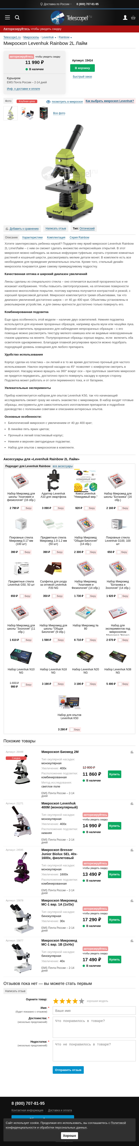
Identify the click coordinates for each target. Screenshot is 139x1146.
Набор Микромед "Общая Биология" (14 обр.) (85, 541)
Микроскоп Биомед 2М (60, 752)
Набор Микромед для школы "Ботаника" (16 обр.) (118, 497)
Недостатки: (26, 1043)
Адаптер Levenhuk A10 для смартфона (53, 495)
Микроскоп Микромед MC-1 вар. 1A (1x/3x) (59, 902)
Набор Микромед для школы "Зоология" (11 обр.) (21, 629)
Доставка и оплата (60, 1110)
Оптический (87, 228)
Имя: (26, 1010)
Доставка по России (56, 4)
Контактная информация (27, 1110)
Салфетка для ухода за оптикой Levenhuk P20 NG (53, 585)
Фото (8, 101)
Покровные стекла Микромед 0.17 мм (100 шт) (21, 541)
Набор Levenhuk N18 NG (53, 671)
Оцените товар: (36, 999)
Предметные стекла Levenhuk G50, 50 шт (21, 583)
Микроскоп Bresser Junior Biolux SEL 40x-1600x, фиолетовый (59, 854)
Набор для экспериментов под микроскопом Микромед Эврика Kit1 (117, 629)
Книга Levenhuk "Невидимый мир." (86, 495)
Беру (27, 508)
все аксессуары (63, 466)
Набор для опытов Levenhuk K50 (69, 716)
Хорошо (69, 1135)
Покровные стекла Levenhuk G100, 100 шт (117, 541)
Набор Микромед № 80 (85, 627)
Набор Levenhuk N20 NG (85, 671)
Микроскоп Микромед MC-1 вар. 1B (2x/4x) (59, 942)
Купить (114, 774)
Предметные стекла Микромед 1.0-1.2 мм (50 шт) (53, 541)
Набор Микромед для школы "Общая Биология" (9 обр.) (53, 629)
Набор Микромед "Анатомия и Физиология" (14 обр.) (86, 585)
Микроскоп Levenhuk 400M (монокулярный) (59, 805)
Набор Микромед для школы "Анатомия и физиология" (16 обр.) (21, 497)
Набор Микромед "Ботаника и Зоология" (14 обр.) (117, 585)
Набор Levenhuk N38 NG (117, 671)
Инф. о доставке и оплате (23, 88)
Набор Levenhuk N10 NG (21, 671)
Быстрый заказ (82, 76)
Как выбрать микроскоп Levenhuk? (110, 101)
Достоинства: (26, 1020)
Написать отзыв (56, 228)
